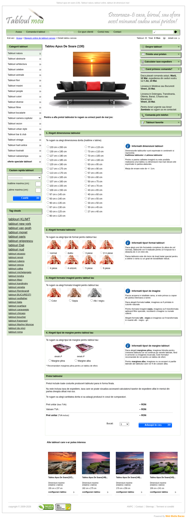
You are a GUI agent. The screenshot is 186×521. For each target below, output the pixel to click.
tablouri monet (18, 232)
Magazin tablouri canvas (62, 32)
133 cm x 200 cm (58, 147)
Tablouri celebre (16, 69)
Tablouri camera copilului (20, 118)
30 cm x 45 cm (95, 207)
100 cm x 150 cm (58, 190)
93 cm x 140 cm (58, 198)
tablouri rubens (17, 261)
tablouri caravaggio (19, 309)
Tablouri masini (15, 85)
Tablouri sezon (15, 123)
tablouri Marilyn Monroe (21, 324)
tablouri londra (16, 276)
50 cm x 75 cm (95, 181)
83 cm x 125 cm (58, 211)
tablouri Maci (15, 279)
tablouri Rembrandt (19, 290)
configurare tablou (57, 492)
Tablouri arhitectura (17, 64)
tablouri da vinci (17, 328)
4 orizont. (72, 268)
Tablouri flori (14, 80)
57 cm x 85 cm (95, 173)
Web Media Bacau (175, 516)
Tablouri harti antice (17, 145)
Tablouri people (15, 91)
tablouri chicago (17, 313)
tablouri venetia (17, 287)
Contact (117, 32)
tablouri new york (20, 223)
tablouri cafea (16, 268)
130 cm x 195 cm (58, 151)
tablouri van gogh (20, 228)
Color (54, 301)
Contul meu (103, 32)
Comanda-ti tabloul (35, 32)
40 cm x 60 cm (95, 194)
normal (53, 253)
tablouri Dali (16, 245)
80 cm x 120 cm (58, 216)
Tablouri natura (15, 53)
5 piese (89, 268)
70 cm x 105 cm (96, 156)
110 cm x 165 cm (58, 177)
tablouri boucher (17, 317)
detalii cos (172, 38)
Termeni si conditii (165, 506)
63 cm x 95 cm (95, 164)
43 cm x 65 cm (95, 190)
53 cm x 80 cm (95, 177)
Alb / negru (98, 301)
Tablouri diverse (15, 102)
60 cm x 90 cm (95, 168)
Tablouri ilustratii (16, 150)
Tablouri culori (15, 96)
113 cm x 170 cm (58, 173)
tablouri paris (17, 236)
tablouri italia (15, 302)
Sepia (75, 301)
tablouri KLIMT (19, 219)
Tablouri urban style (17, 129)
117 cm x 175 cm (58, 168)
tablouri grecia (16, 264)
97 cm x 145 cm (58, 194)
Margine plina (58, 361)
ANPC (130, 506)
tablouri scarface (17, 305)
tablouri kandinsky (18, 283)
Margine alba (84, 361)
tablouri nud (16, 249)
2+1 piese (108, 253)
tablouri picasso (17, 253)
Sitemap (150, 506)
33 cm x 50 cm (95, 203)
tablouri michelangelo (20, 272)
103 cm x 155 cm (58, 186)
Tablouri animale (16, 75)
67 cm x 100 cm (96, 160)
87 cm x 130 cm (58, 207)
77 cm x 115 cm (96, 147)
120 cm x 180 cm (58, 164)
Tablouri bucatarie (17, 112)
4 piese (53, 268)
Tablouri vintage (15, 139)
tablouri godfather (18, 298)
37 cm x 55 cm (95, 198)
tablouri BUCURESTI (20, 294)
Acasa (19, 32)
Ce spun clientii (85, 32)
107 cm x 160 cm (58, 181)
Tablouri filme (14, 107)
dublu (70, 253)
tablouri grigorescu (21, 241)
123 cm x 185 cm (58, 160)
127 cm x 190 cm (58, 156)
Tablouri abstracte (17, 58)
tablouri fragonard (18, 320)
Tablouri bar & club (17, 134)
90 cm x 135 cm (58, 203)
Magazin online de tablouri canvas (39, 38)
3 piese (89, 253)
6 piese (106, 268)
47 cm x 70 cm (95, 186)
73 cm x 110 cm (96, 151)
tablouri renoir (16, 257)
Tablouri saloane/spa (18, 156)
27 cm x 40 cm (95, 211)
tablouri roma (16, 331)
